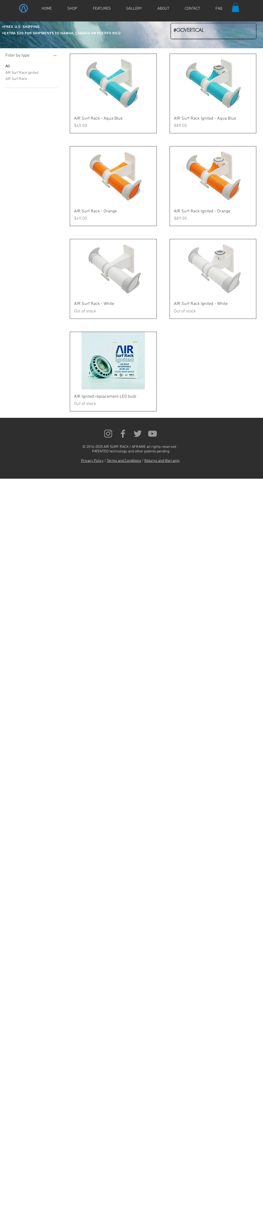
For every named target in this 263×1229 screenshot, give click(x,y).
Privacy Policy (92, 461)
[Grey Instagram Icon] (108, 433)
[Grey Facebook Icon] (123, 433)
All (7, 66)
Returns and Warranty (162, 461)
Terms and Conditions (124, 461)
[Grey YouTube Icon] (152, 433)
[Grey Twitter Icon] (137, 433)
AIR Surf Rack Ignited (21, 72)
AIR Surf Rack (16, 78)
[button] (235, 7)
